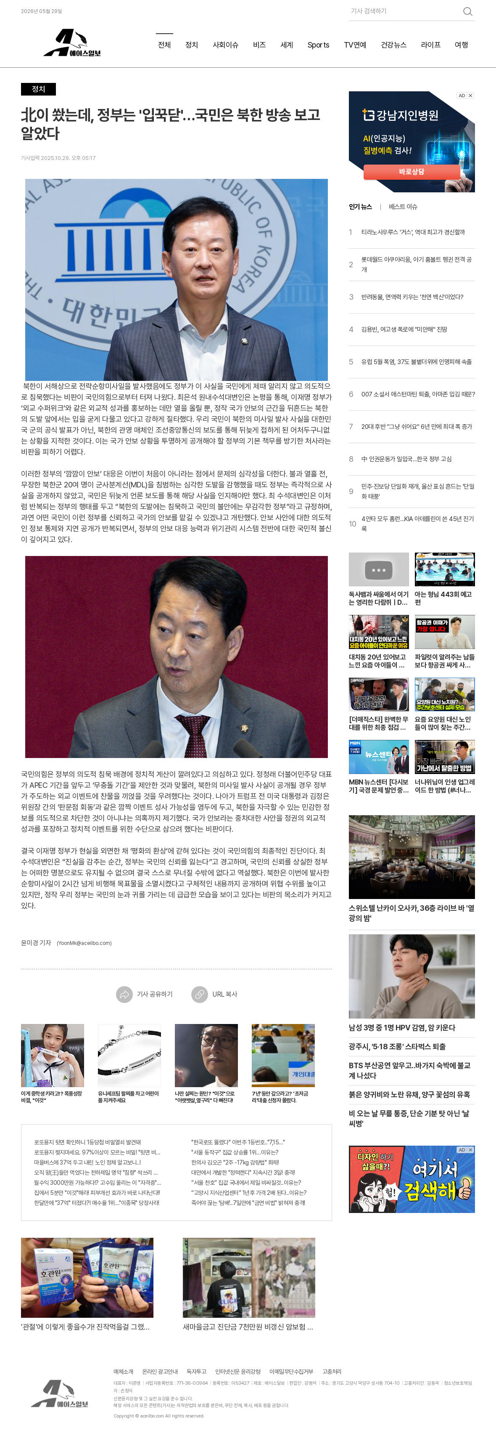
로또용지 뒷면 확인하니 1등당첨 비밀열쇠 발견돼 (87, 1142)
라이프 (431, 45)
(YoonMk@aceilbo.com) (84, 943)
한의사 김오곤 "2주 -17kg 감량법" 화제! (235, 1162)
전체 (164, 45)
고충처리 (332, 1371)
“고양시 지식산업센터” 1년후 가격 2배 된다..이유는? (249, 1192)
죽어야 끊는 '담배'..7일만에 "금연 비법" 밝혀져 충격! (248, 1203)
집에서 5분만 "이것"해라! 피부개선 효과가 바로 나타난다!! (97, 1192)
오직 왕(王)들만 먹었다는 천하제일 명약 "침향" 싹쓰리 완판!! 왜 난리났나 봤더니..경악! (98, 1172)
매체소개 (123, 1371)
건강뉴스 (394, 45)
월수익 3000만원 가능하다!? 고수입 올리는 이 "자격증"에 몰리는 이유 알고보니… (98, 1182)
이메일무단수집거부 (291, 1371)
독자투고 (196, 1371)
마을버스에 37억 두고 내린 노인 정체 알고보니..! (87, 1162)
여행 (461, 45)
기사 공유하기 (144, 994)
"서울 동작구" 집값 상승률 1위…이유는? (235, 1152)
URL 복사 (214, 994)
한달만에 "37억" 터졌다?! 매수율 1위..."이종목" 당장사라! (96, 1203)
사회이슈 (226, 45)
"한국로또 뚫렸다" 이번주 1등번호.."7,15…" (238, 1142)
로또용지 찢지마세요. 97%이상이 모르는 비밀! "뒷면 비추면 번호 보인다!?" (98, 1152)
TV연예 (355, 45)
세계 (286, 45)
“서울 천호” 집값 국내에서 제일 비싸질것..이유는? (246, 1182)
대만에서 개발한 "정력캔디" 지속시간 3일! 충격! (243, 1172)
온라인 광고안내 (159, 1371)
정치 (191, 45)
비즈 (259, 45)
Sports (319, 45)
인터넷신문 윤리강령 (237, 1371)
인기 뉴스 (360, 207)
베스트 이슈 (403, 207)
